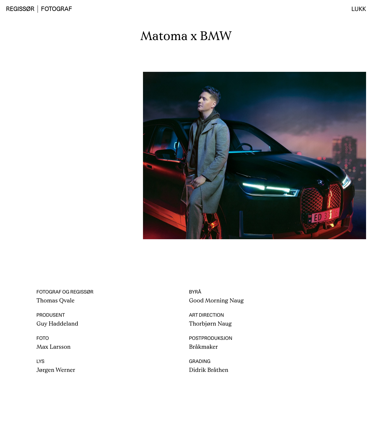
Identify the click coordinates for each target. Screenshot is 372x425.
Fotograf (56, 9)
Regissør (20, 9)
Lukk (359, 9)
